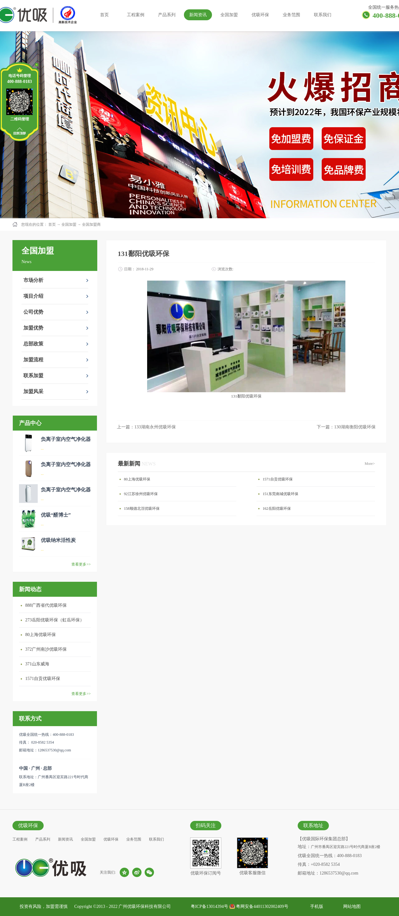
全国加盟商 (91, 224)
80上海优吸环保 (40, 634)
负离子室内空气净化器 (66, 439)
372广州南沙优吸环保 (46, 649)
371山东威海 (37, 664)
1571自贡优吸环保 (42, 678)
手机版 (315, 906)
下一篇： (346, 427)
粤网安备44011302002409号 (262, 906)
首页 (104, 14)
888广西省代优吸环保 (46, 605)
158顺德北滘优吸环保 (142, 508)
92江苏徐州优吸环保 (141, 494)
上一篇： (146, 427)
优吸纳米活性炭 (58, 540)
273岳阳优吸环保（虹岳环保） (54, 620)
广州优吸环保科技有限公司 (144, 906)
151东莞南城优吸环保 (280, 494)
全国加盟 (68, 224)
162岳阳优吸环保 (277, 508)
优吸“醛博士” (56, 515)
